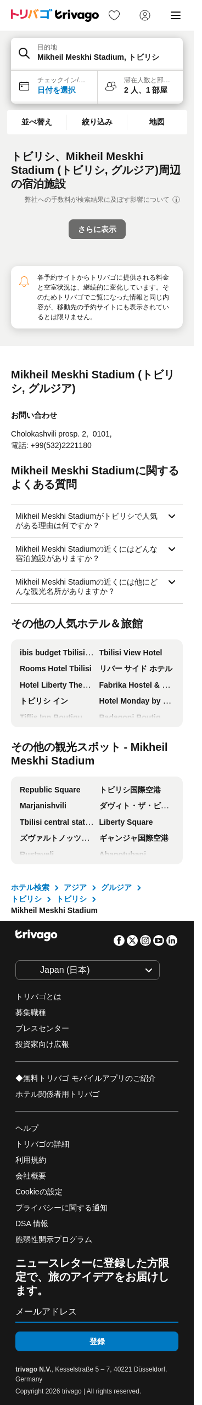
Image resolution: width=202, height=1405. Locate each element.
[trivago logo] (55, 15)
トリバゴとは (38, 996)
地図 (157, 121)
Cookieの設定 (39, 1191)
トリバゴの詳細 (42, 1144)
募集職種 (30, 1012)
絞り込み (97, 121)
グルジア (116, 887)
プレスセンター (42, 1028)
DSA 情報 (31, 1223)
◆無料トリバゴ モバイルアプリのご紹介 (85, 1078)
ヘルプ (26, 1128)
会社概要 (30, 1175)
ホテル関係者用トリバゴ (57, 1094)
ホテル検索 (30, 887)
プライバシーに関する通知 (61, 1207)
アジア (75, 887)
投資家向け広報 (42, 1044)
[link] (114, 15)
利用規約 (30, 1159)
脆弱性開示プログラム (53, 1239)
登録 (97, 1341)
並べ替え (36, 121)
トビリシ (26, 898)
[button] (97, 54)
